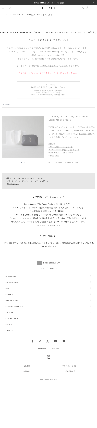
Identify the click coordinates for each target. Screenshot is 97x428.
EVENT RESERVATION (14, 350)
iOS (41, 312)
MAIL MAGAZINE (11, 344)
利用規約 (26, 415)
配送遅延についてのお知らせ (48, 1)
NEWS (12, 15)
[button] (22, 207)
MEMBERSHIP (10, 320)
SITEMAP (9, 374)
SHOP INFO (9, 356)
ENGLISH (55, 392)
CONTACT (9, 338)
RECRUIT (9, 368)
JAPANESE (42, 392)
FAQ (7, 332)
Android (52, 312)
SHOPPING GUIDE (12, 326)
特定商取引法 (70, 415)
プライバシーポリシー (70, 410)
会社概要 (26, 410)
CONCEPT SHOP (11, 362)
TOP (6, 15)
